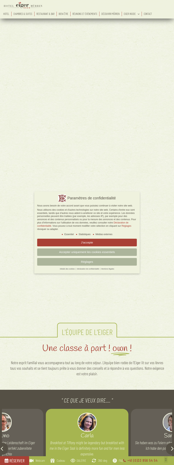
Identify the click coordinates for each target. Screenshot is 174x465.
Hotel (6, 13)
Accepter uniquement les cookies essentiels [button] (87, 252)
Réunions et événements (84, 13)
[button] (166, 459)
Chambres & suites (22, 13)
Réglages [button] (87, 261)
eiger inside (132, 14)
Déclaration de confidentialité (88, 269)
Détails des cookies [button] (67, 269)
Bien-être (63, 13)
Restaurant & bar (45, 13)
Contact (148, 13)
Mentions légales (107, 269)
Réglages (126, 226)
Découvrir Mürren (110, 13)
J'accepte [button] (87, 242)
